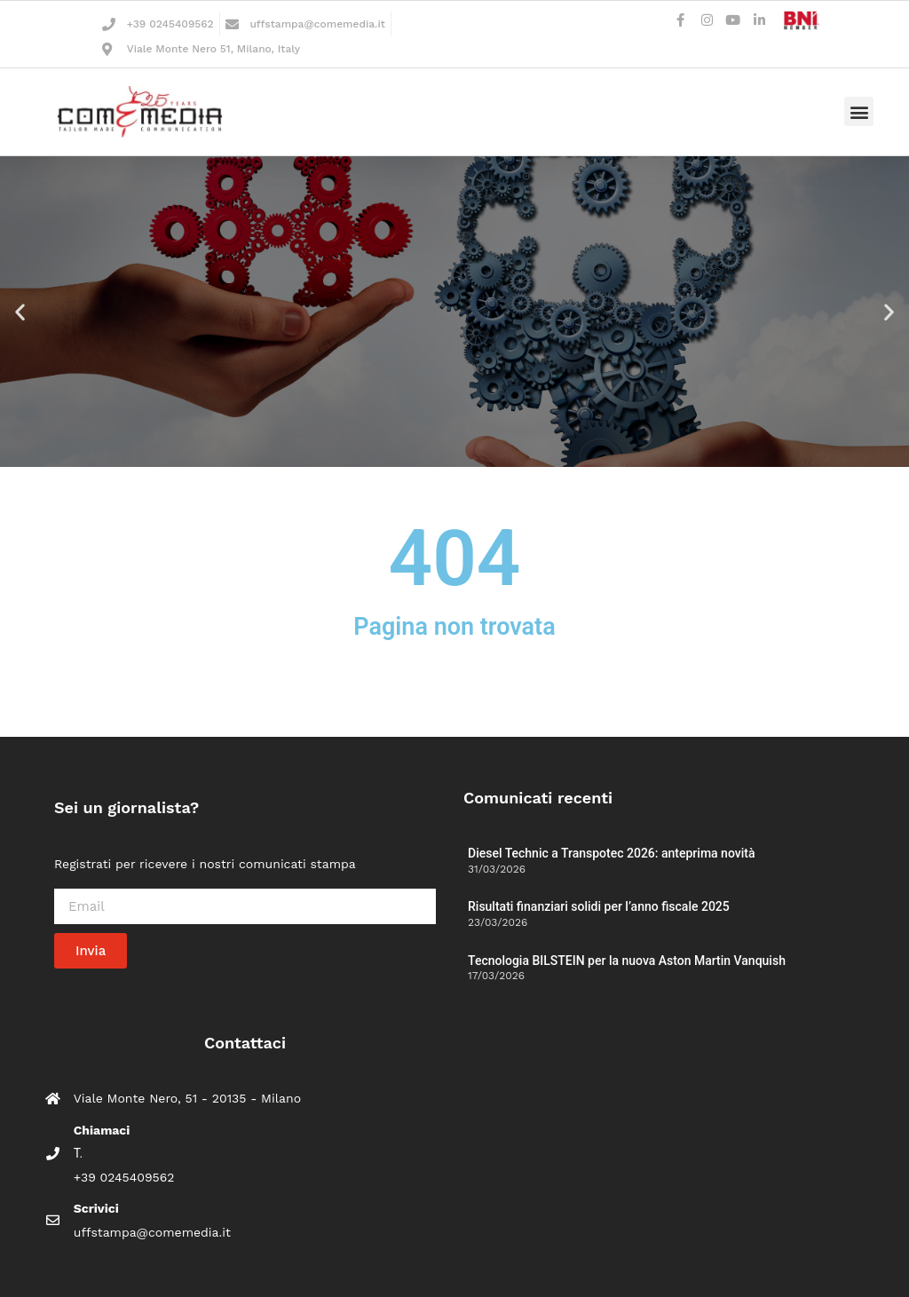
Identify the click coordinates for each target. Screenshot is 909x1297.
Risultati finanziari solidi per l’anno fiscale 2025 (599, 906)
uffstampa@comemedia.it (316, 24)
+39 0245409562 (170, 24)
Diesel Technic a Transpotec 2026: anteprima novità (611, 853)
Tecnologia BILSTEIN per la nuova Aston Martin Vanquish (627, 960)
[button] (858, 111)
